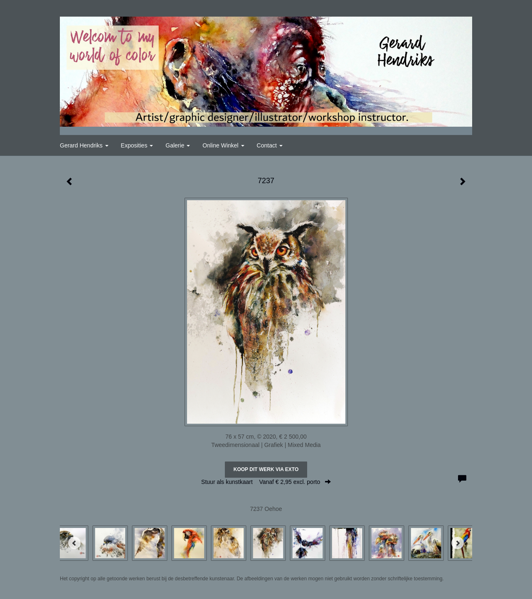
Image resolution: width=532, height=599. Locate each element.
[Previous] (74, 543)
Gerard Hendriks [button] (84, 145)
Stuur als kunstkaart (266, 482)
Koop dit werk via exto (266, 469)
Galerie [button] (177, 145)
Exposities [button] (137, 145)
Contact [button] (270, 145)
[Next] (457, 543)
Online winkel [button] (223, 145)
